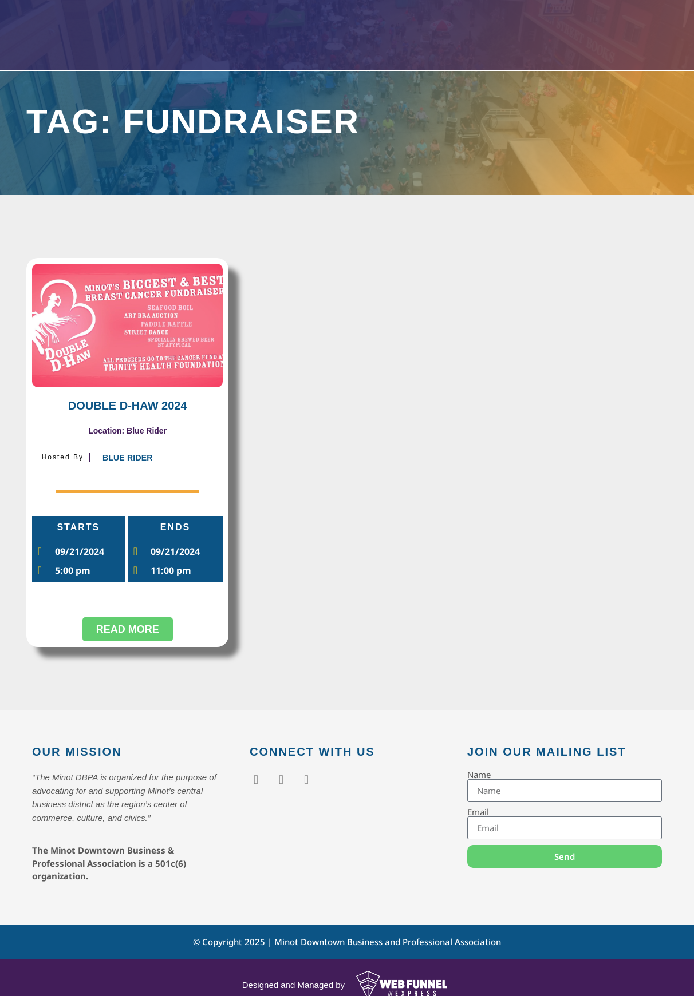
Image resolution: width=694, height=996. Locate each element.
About (428, 32)
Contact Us (493, 32)
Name (479, 775)
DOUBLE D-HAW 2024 (127, 405)
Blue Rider (127, 457)
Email (478, 812)
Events (296, 32)
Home (241, 32)
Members (363, 32)
